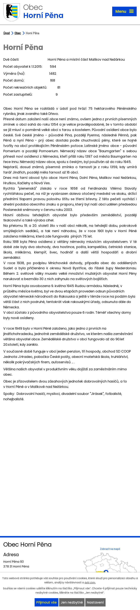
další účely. (90, 582)
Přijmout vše (46, 602)
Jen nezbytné (72, 602)
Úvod (6, 33)
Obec (18, 33)
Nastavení (95, 602)
